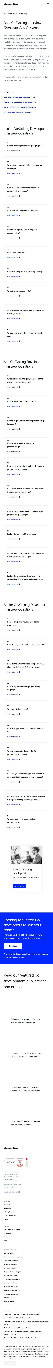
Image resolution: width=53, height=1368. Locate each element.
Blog (5, 1240)
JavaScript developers (12, 1279)
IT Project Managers (11, 1294)
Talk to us (13, 946)
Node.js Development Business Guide (17, 1328)
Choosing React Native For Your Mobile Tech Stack (21, 1338)
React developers (10, 1268)
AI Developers (9, 1253)
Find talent (7, 1233)
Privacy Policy (7, 1358)
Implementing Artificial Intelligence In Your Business (22, 1314)
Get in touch (19, 886)
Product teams (9, 1301)
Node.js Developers (11, 1287)
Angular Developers (11, 1283)
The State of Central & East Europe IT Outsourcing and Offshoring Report (23, 1333)
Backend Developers (11, 1264)
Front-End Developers (11, 1260)
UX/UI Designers (9, 1298)
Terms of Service (10, 1215)
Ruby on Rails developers (13, 1272)
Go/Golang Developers (12, 1290)
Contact (6, 1219)
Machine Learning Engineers (14, 1257)
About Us (7, 1204)
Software (14, 14)
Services (7, 14)
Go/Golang (23, 14)
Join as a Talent (18, 957)
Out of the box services (12, 1229)
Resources (7, 1237)
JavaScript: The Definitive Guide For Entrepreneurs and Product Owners (26, 1323)
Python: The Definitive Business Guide (17, 1318)
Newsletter (7, 1208)
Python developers (10, 1275)
